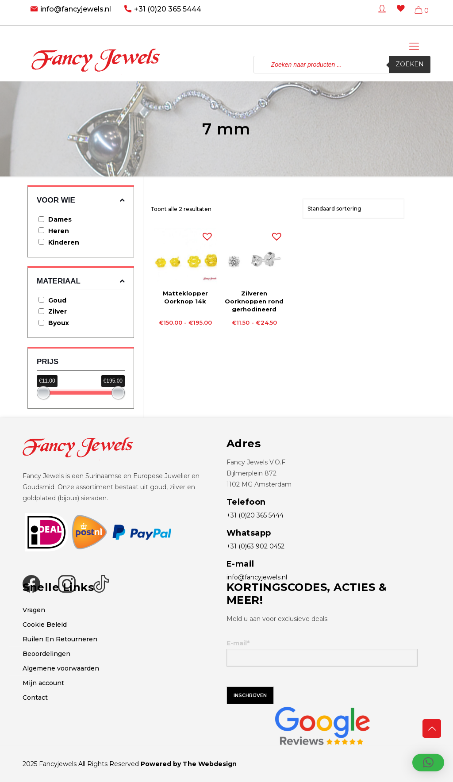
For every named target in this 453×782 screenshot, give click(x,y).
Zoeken (409, 65)
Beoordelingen (46, 654)
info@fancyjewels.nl (75, 9)
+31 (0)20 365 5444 (167, 9)
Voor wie (81, 200)
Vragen (34, 610)
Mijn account (43, 683)
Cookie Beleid (45, 625)
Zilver (57, 311)
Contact (35, 698)
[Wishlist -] (399, 14)
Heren (58, 231)
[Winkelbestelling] (353, 209)
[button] (205, 234)
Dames (60, 219)
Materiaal (81, 281)
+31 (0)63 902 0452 (255, 546)
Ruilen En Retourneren (60, 639)
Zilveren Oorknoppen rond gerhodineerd (254, 301)
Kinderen (63, 242)
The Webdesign (210, 764)
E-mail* (322, 653)
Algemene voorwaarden (61, 668)
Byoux (58, 323)
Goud (57, 300)
